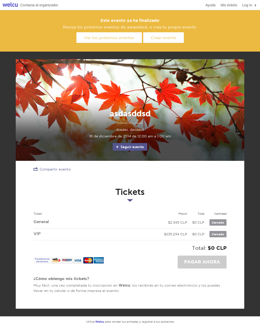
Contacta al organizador (39, 5)
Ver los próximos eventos (109, 37)
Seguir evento (129, 147)
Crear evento (163, 37)
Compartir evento (52, 169)
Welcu (10, 5)
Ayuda (210, 5)
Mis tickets (229, 5)
